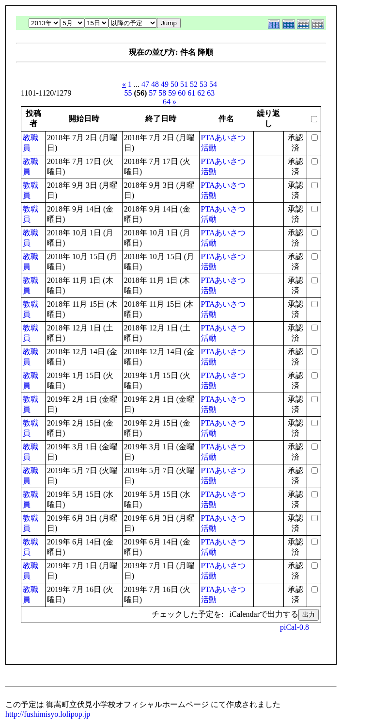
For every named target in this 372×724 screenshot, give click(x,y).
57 (152, 93)
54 (213, 84)
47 (145, 84)
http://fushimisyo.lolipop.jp (47, 714)
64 (166, 102)
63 (211, 93)
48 (155, 84)
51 (184, 84)
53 (203, 84)
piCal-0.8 (294, 627)
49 (165, 84)
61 (191, 93)
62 (201, 93)
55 (128, 93)
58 (162, 93)
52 (194, 84)
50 (174, 84)
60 (182, 93)
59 (172, 93)
